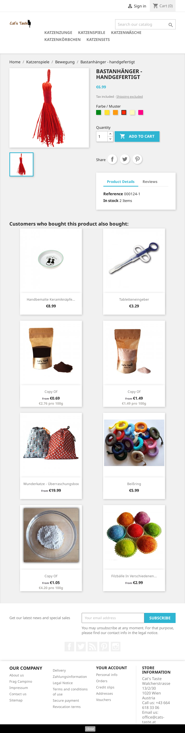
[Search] (145, 24)
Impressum (18, 687)
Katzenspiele (91, 32)
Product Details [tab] (121, 181)
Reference (113, 193)
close (90, 729)
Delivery (59, 670)
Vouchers (103, 699)
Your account (111, 667)
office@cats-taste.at (153, 719)
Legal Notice (63, 683)
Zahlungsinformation (70, 676)
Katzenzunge (58, 32)
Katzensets (98, 39)
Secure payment (66, 700)
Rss (92, 646)
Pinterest (137, 159)
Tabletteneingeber (134, 299)
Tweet (125, 159)
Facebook (69, 646)
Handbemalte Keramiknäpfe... (51, 299)
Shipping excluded (129, 96)
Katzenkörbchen (62, 39)
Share (112, 159)
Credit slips (105, 687)
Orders (101, 681)
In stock (111, 200)
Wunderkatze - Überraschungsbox (51, 483)
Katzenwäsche (126, 32)
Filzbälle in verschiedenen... (134, 576)
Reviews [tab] (150, 181)
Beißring (134, 483)
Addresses (104, 693)
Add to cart (137, 136)
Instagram (115, 646)
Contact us (17, 694)
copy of (51, 391)
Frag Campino (20, 681)
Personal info (106, 674)
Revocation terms (67, 706)
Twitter (81, 646)
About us (16, 675)
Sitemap (16, 700)
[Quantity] (102, 136)
